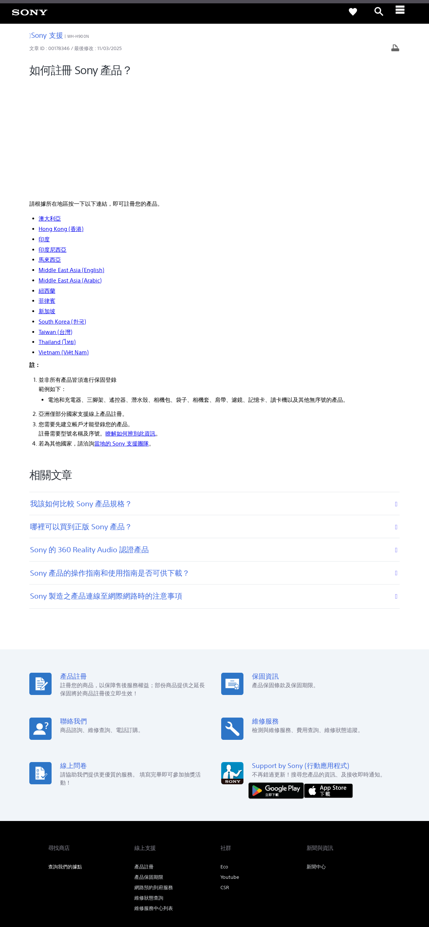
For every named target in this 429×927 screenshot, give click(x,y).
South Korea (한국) (62, 209)
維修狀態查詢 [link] (148, 786)
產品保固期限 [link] (148, 765)
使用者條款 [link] (58, 887)
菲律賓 (47, 189)
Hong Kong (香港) (61, 117)
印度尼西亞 (52, 137)
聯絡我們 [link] (371, 833)
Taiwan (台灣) (55, 220)
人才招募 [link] (344, 833)
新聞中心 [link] (316, 755)
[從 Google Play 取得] (278, 678)
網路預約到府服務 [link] (153, 776)
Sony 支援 (46, 35)
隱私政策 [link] (81, 887)
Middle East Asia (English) (71, 158)
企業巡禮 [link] (317, 833)
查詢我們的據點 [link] (65, 755)
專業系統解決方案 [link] (281, 833)
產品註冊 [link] (144, 755)
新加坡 (47, 199)
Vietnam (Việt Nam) (64, 240)
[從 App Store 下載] (328, 678)
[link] (29, 12)
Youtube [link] (229, 765)
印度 (44, 127)
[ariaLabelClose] (405, 12)
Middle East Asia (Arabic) (70, 168)
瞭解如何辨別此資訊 (130, 321)
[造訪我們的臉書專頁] (357, 851)
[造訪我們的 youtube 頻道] (373, 851)
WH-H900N (78, 36)
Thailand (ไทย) (57, 230)
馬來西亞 (50, 148)
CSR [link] (224, 776)
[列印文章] (395, 48)
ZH (74, 852)
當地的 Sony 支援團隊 (121, 331)
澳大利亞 (50, 106)
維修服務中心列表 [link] (153, 797)
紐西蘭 (47, 178)
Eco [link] (224, 755)
